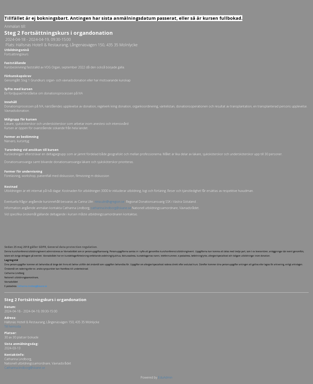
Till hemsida (12, 326)
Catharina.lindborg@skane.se (24, 368)
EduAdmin (165, 377)
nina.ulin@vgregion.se (109, 201)
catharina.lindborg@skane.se (111, 208)
